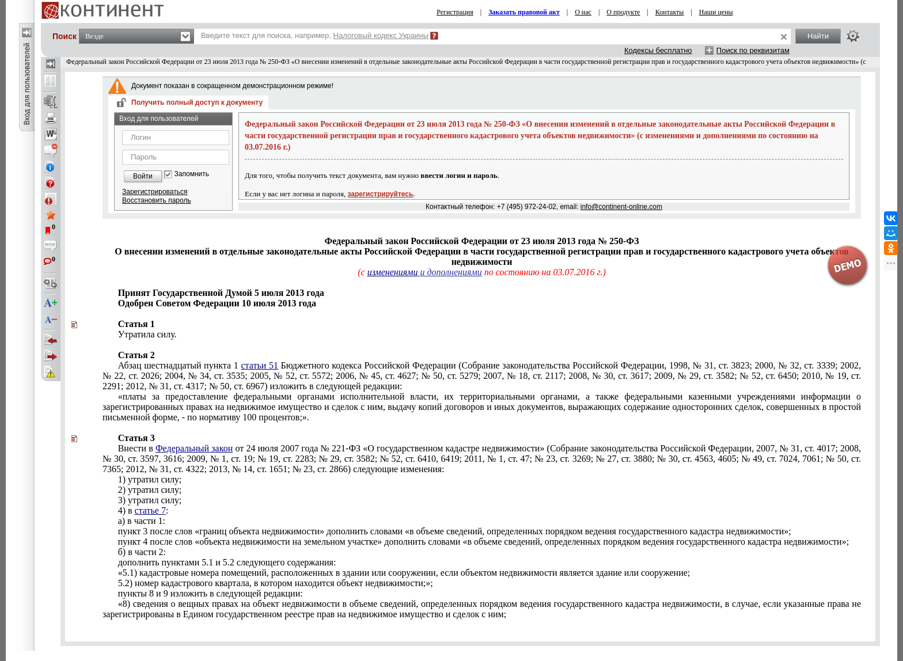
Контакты (669, 12)
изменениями (392, 272)
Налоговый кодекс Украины (381, 35)
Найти (818, 36)
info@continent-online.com (621, 207)
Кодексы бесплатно (658, 50)
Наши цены (716, 12)
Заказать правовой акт (524, 12)
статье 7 (150, 510)
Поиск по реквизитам (753, 50)
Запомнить (191, 174)
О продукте (623, 12)
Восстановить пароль (156, 200)
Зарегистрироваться (154, 192)
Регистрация (455, 12)
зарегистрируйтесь (380, 194)
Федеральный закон (194, 448)
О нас (583, 12)
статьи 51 (259, 365)
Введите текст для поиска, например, (314, 35)
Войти (143, 176)
